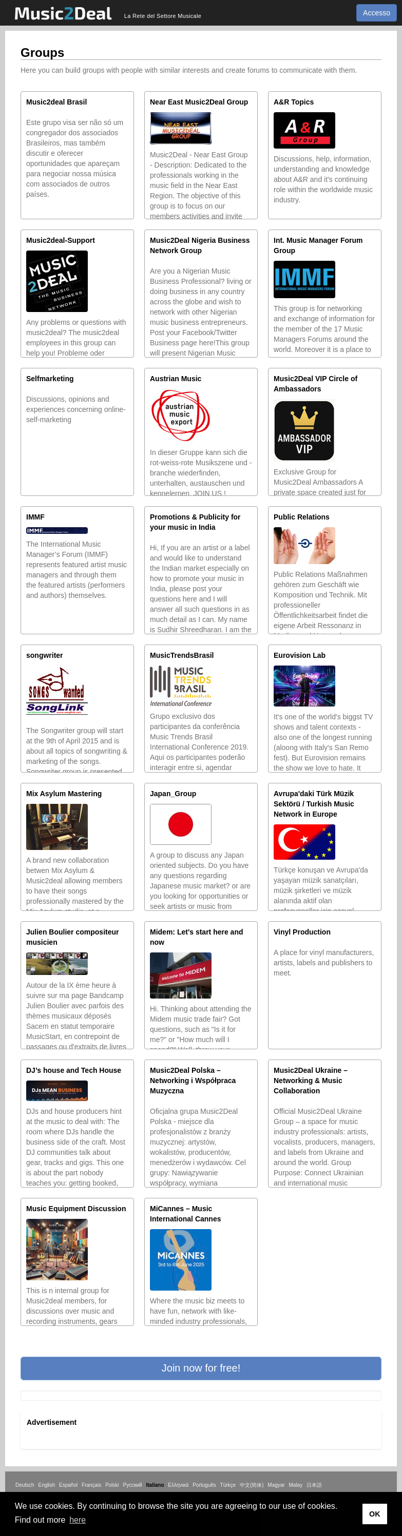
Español (68, 1485)
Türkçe (228, 1485)
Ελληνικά (178, 1485)
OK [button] (374, 1514)
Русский (132, 1485)
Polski (112, 1485)
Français (91, 1485)
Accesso (376, 13)
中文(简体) (252, 1485)
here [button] (77, 1520)
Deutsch (24, 1485)
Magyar (275, 1485)
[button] (201, 1368)
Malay (296, 1485)
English (46, 1485)
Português (204, 1485)
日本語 (314, 1485)
